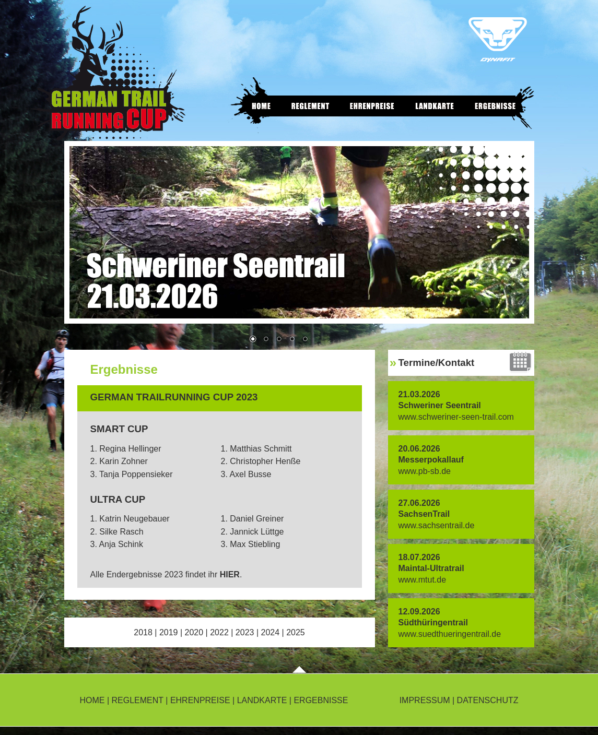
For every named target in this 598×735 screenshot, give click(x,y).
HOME (92, 700)
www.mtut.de (422, 579)
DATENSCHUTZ (488, 700)
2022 (219, 632)
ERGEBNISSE (321, 700)
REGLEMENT (137, 700)
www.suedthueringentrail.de (449, 634)
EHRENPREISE (200, 700)
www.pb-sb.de (424, 471)
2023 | (248, 632)
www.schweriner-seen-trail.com (456, 416)
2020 (194, 632)
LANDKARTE (262, 700)
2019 (168, 632)
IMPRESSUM (425, 700)
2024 (270, 632)
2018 (143, 632)
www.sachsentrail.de (436, 525)
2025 (295, 632)
